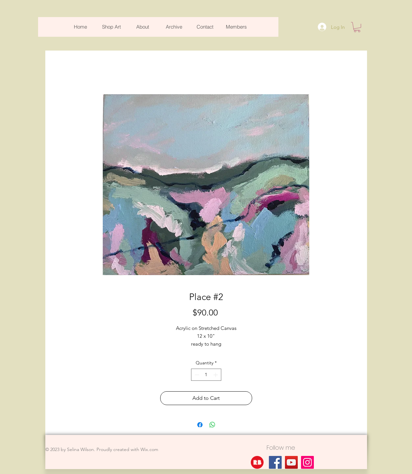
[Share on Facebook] (200, 425)
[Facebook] (275, 462)
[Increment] (216, 374)
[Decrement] (196, 374)
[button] (357, 27)
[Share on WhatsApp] (212, 425)
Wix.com (149, 449)
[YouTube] (291, 462)
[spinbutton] (206, 374)
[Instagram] (307, 462)
